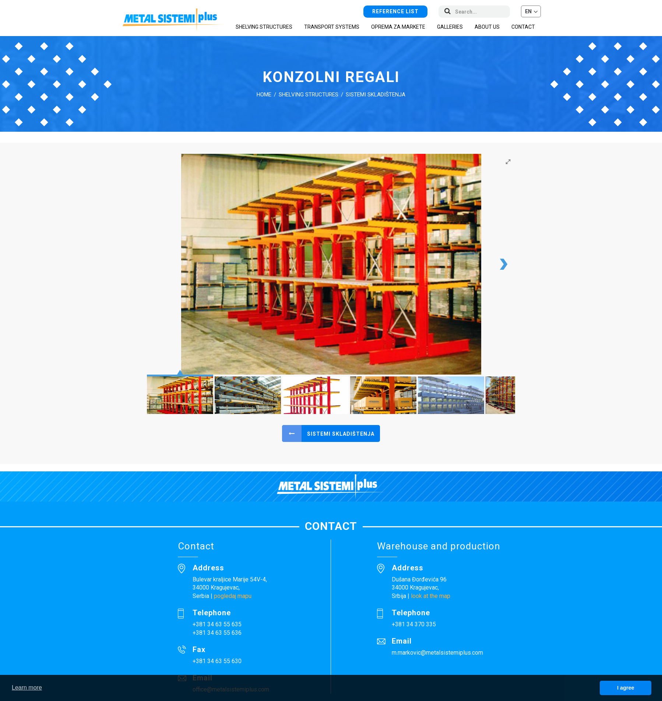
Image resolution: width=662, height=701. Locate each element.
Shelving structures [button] (264, 27)
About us (487, 27)
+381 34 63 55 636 (217, 632)
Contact (523, 27)
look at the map (430, 595)
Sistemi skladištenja (375, 94)
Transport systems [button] (331, 27)
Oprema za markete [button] (398, 27)
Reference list (395, 11)
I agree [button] (625, 688)
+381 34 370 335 (414, 624)
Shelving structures (308, 94)
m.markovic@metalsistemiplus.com (437, 652)
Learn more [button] (27, 687)
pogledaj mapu (232, 595)
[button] (530, 11)
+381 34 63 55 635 (217, 624)
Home (264, 94)
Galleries (450, 27)
